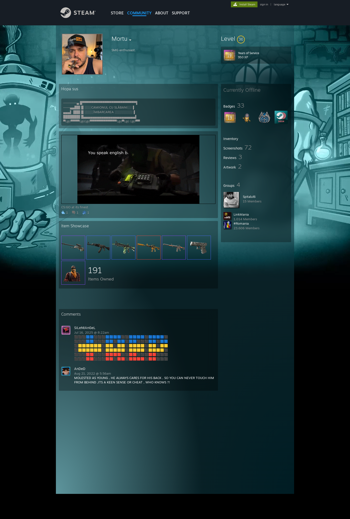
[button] (256, 38)
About (161, 12)
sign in (264, 4)
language (279, 4)
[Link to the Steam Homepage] (81, 17)
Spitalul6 (249, 197)
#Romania (241, 223)
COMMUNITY (139, 12)
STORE (117, 12)
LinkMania (241, 214)
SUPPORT (181, 12)
